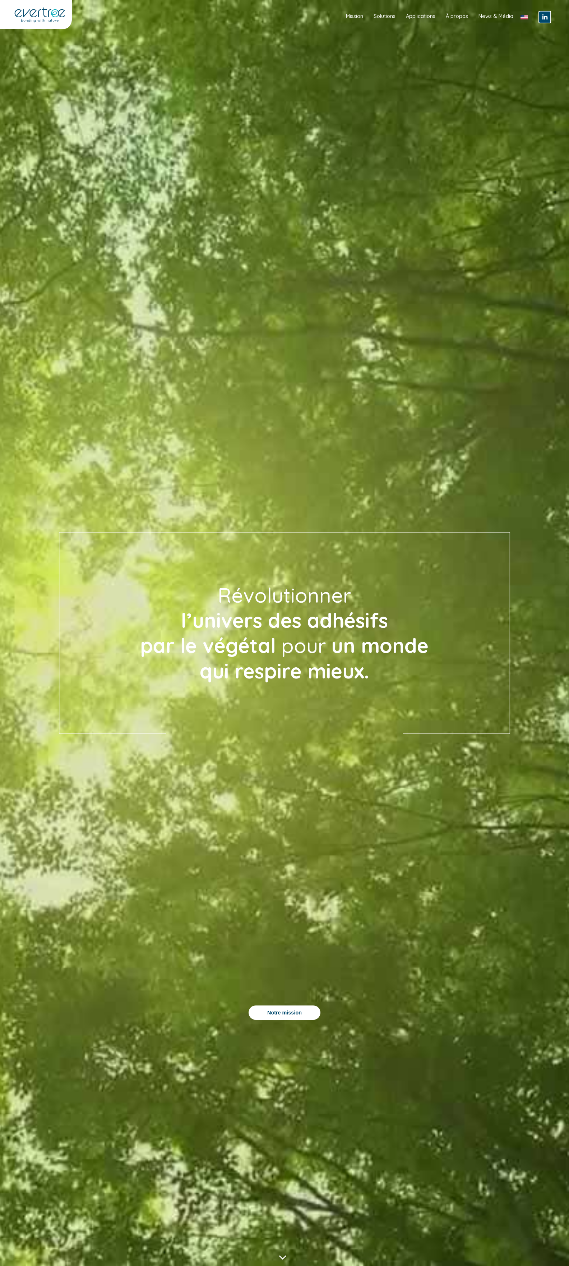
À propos (457, 16)
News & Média (495, 16)
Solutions (384, 16)
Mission (354, 16)
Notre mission (284, 1013)
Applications (420, 16)
